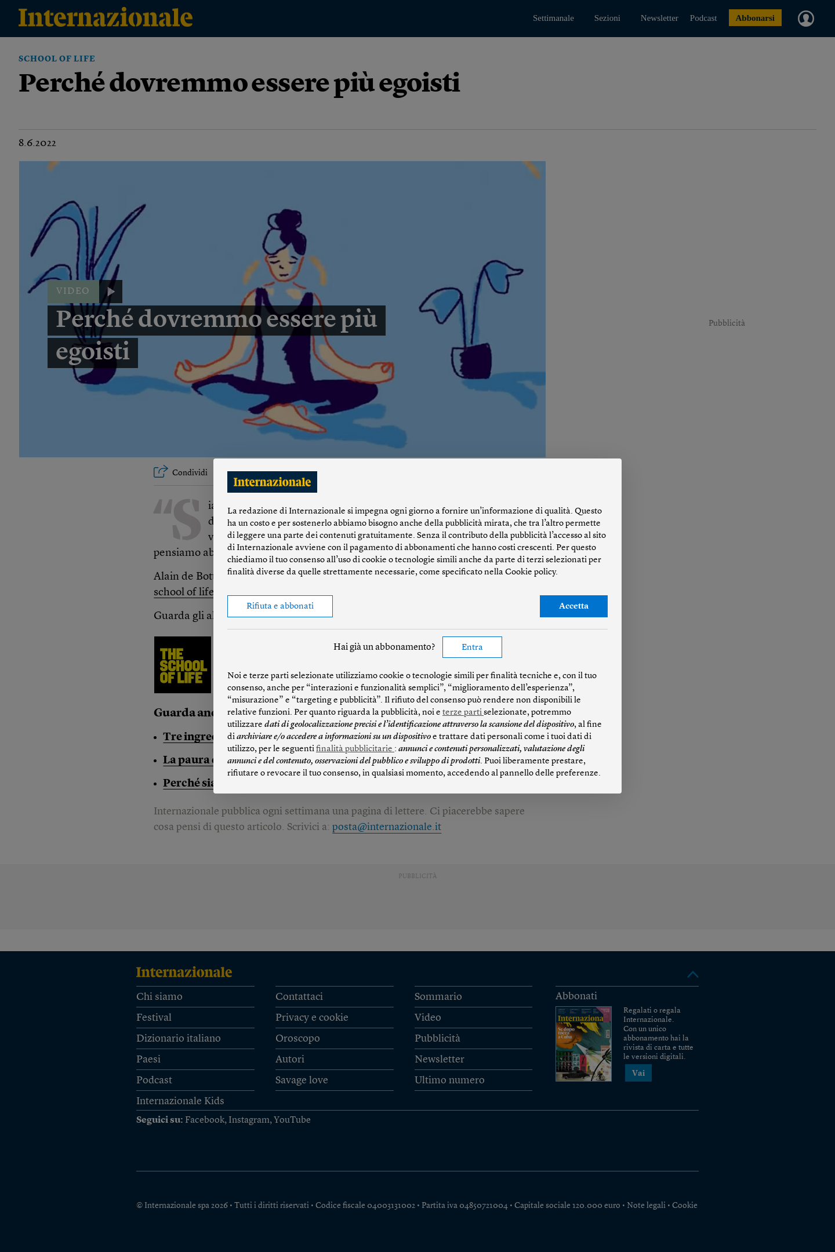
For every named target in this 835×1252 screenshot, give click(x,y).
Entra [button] (472, 647)
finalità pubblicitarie (355, 749)
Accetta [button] (574, 606)
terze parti (463, 712)
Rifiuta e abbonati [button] (280, 606)
